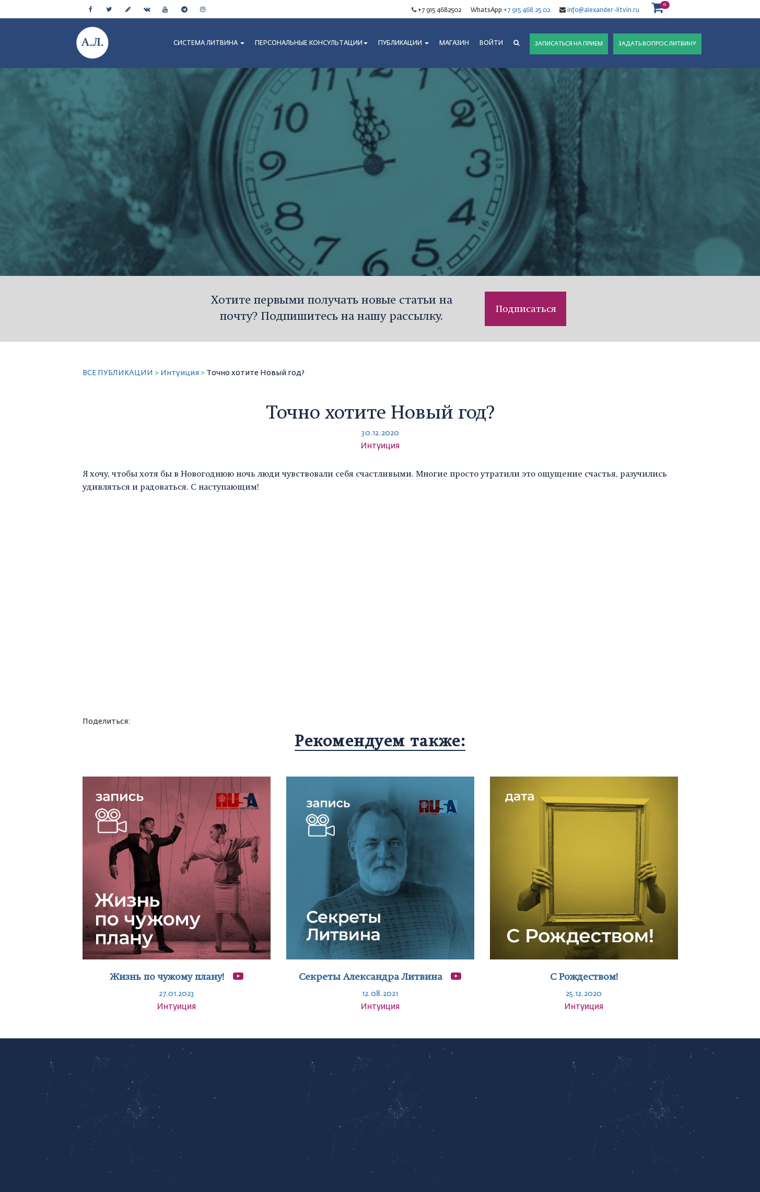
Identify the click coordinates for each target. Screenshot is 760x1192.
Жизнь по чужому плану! (168, 976)
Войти (491, 43)
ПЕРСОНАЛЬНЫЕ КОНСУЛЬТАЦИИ (311, 43)
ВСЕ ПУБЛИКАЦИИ (118, 373)
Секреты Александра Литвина (370, 976)
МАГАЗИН (454, 43)
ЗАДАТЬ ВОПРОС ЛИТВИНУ (657, 44)
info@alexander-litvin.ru (602, 10)
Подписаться (526, 308)
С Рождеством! (584, 976)
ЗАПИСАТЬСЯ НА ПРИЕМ (569, 44)
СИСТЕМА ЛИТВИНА (208, 43)
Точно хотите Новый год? (255, 373)
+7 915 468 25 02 (527, 10)
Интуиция (179, 373)
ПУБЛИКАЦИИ (403, 43)
